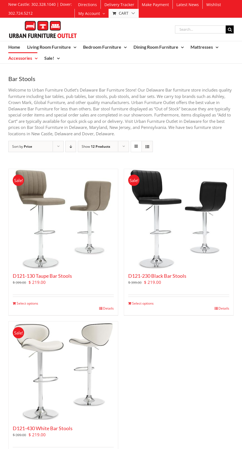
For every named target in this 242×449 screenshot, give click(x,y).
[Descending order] (70, 146)
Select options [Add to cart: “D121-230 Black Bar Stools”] (143, 303)
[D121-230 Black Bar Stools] (178, 219)
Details (108, 308)
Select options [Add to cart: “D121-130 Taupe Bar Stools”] (27, 303)
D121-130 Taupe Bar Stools (42, 276)
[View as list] (147, 146)
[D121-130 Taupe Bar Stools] (63, 219)
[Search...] (200, 29)
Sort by (22, 146)
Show (96, 146)
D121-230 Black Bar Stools (157, 276)
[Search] (230, 29)
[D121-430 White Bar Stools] (63, 371)
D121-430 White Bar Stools (43, 428)
